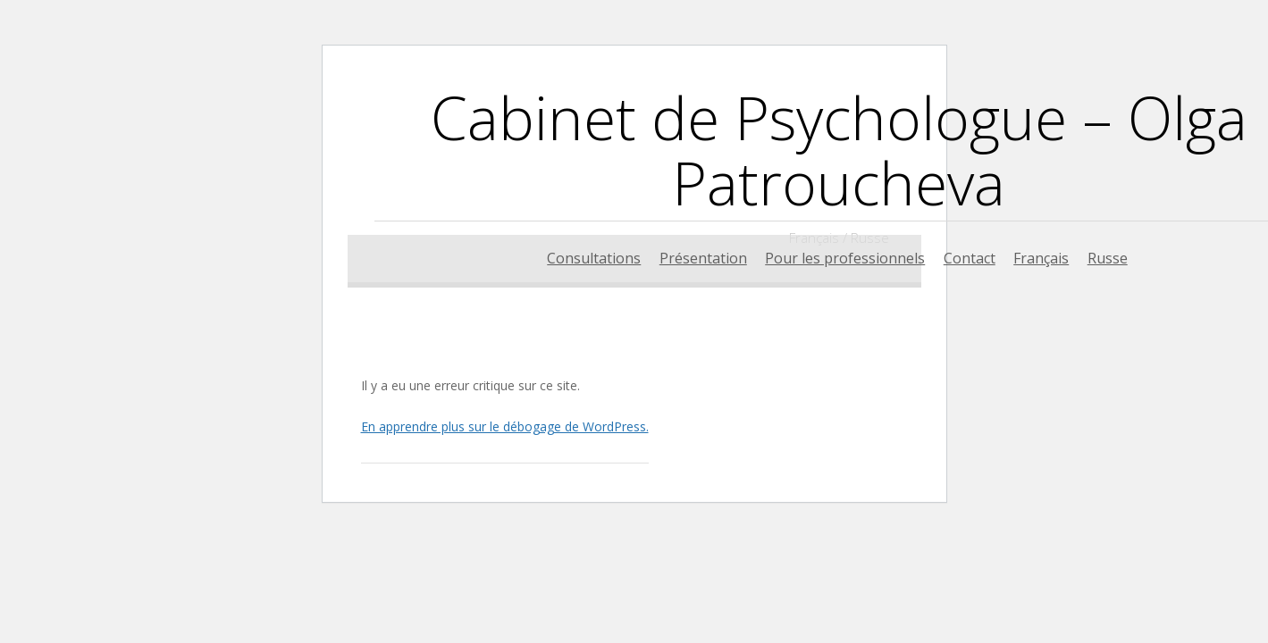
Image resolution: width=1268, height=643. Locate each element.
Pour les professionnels (845, 258)
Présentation (703, 258)
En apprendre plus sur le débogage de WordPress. (505, 426)
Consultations (594, 258)
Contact (969, 258)
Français (1041, 258)
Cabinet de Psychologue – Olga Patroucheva (839, 149)
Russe (1107, 258)
